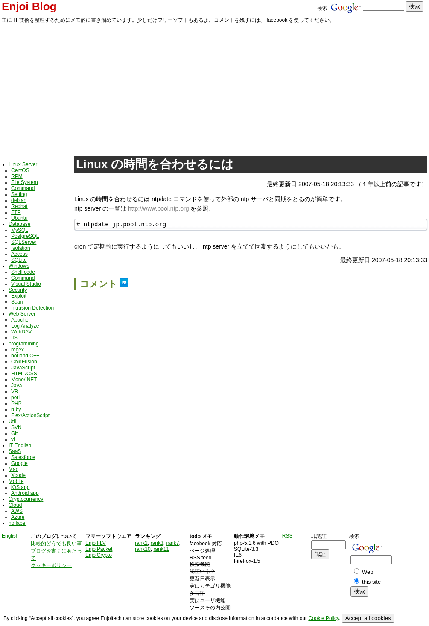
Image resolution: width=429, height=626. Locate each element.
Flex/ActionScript (30, 415)
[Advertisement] (214, 88)
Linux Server (23, 164)
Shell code (23, 272)
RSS (287, 536)
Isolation (20, 248)
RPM (17, 176)
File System (24, 182)
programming (24, 344)
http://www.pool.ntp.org (158, 208)
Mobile (16, 481)
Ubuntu (19, 218)
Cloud (15, 505)
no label (17, 523)
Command (23, 188)
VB (14, 392)
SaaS (15, 451)
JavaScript (23, 368)
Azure (17, 517)
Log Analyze (25, 326)
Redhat (19, 206)
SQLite (19, 260)
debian (18, 200)
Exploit (18, 296)
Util (12, 421)
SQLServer (23, 242)
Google (19, 463)
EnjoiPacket (98, 549)
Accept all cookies (368, 618)
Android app (25, 493)
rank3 (157, 543)
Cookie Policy (323, 618)
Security (18, 290)
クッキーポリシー (51, 565)
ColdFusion (24, 362)
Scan (17, 302)
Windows (19, 266)
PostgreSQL (25, 236)
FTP (16, 212)
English (10, 536)
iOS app (20, 487)
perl (15, 398)
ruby (16, 409)
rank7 (172, 543)
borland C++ (25, 356)
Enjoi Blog (29, 6)
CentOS (20, 170)
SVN (16, 427)
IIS (14, 338)
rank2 (141, 543)
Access (19, 254)
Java (16, 386)
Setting (19, 194)
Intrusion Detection (32, 308)
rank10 (143, 549)
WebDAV (21, 332)
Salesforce (23, 457)
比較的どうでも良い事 (56, 544)
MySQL (19, 230)
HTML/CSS (24, 374)
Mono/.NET (24, 380)
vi (13, 439)
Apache (20, 320)
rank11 (161, 549)
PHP (16, 404)
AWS (17, 511)
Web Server (22, 314)
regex (17, 350)
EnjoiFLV (95, 543)
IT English (20, 445)
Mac (13, 469)
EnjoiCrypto (98, 555)
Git (14, 433)
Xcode (18, 475)
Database (19, 224)
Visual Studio (26, 284)
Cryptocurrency (26, 499)
